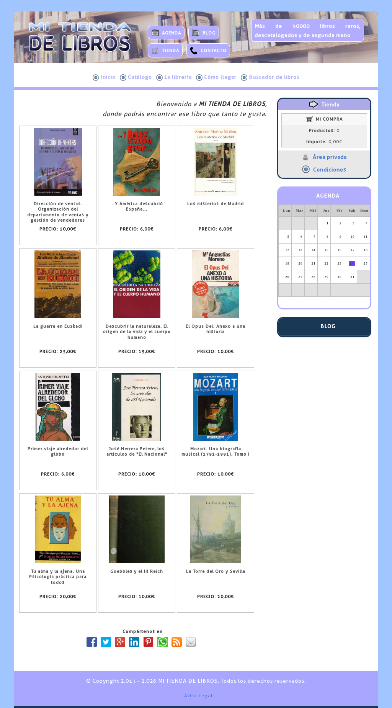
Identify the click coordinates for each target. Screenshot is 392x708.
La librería (174, 77)
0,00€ (324, 141)
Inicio (104, 77)
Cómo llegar (216, 77)
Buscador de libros (270, 77)
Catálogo (136, 77)
